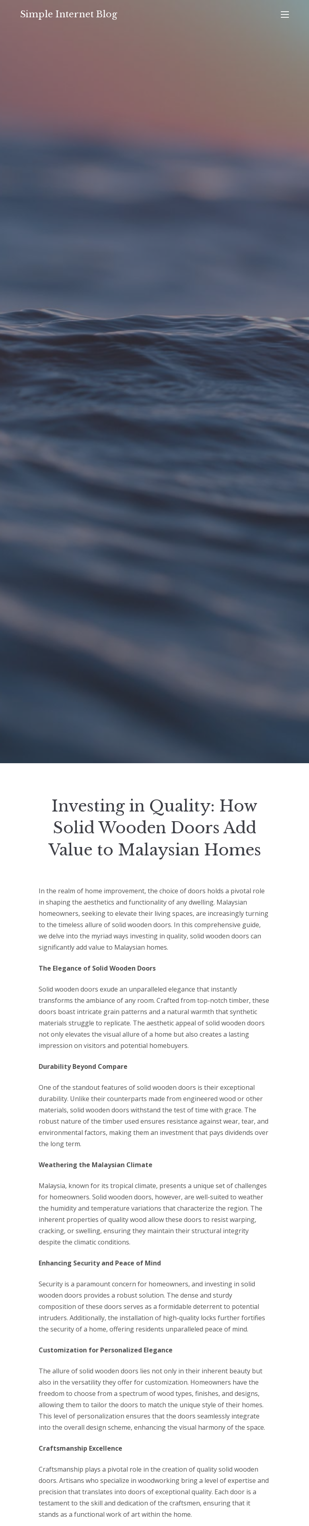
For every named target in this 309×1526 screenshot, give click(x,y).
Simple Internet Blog (68, 14)
